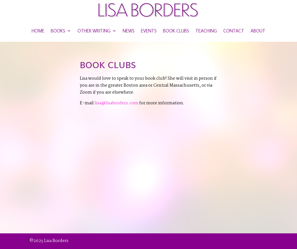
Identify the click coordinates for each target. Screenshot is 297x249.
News (129, 31)
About (258, 31)
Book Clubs (176, 31)
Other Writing (94, 31)
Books (58, 31)
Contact (233, 31)
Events (149, 31)
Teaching (206, 31)
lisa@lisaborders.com (116, 103)
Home (38, 31)
